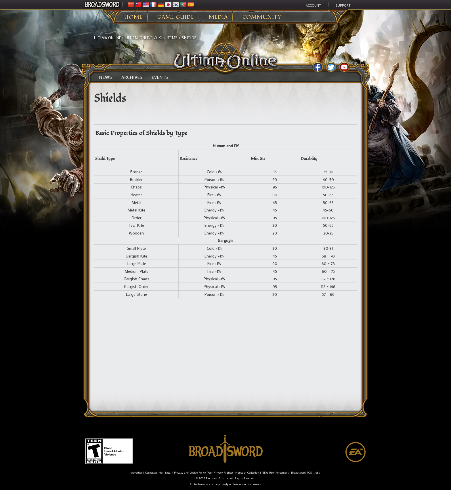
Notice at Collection (247, 472)
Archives (131, 77)
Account (313, 5)
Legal (168, 472)
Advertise (136, 472)
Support (343, 5)
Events (160, 77)
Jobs (317, 472)
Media (218, 17)
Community (261, 17)
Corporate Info (154, 472)
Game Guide (175, 17)
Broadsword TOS (301, 472)
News (105, 77)
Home (133, 17)
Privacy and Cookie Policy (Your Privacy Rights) (203, 472)
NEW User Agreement (275, 472)
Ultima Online (107, 37)
